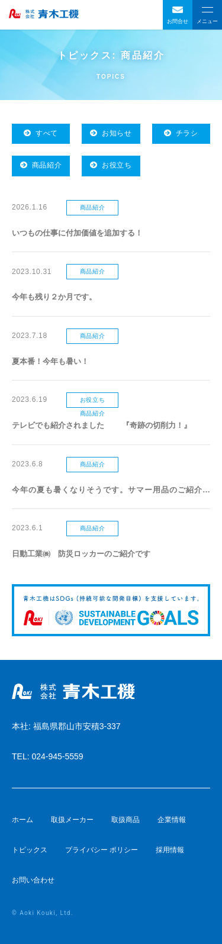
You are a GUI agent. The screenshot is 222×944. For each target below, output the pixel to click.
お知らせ (111, 133)
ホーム (22, 820)
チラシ (181, 133)
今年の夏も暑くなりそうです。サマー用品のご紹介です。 (111, 491)
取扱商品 (125, 820)
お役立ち (111, 165)
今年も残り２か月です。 (54, 296)
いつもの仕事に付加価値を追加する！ (77, 232)
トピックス (29, 850)
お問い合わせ (33, 880)
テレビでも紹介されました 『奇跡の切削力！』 (101, 425)
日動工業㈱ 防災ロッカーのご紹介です (81, 553)
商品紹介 (41, 165)
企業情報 (171, 820)
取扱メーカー (72, 820)
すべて (41, 133)
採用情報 (170, 850)
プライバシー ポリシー (101, 850)
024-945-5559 (57, 756)
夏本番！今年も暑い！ (50, 361)
